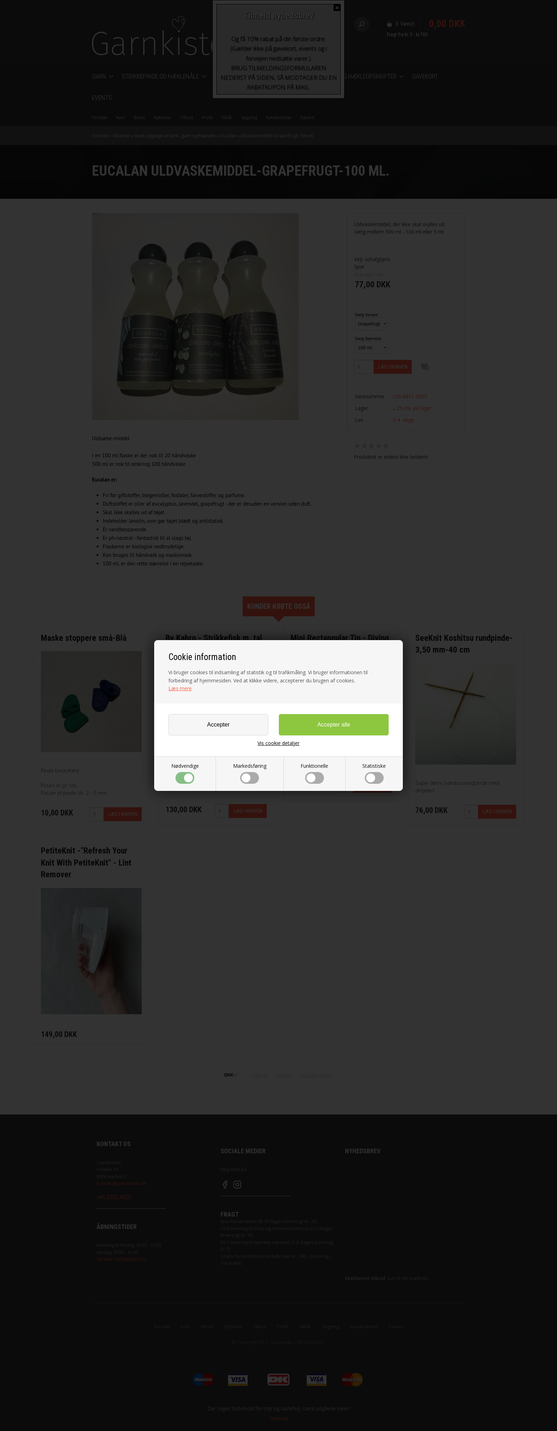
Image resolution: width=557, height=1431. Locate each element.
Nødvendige (185, 773)
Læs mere (180, 688)
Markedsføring (249, 773)
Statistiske (374, 773)
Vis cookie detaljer (278, 743)
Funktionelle (314, 773)
